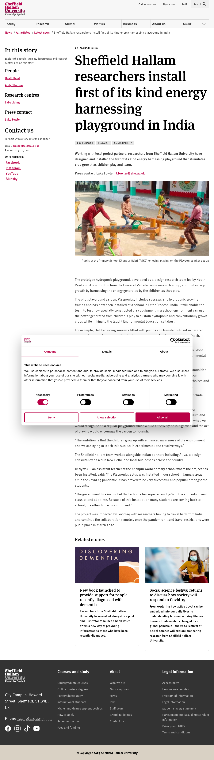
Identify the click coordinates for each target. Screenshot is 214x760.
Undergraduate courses (72, 682)
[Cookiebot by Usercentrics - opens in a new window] (173, 340)
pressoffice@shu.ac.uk (26, 146)
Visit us (99, 23)
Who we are (117, 682)
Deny (51, 417)
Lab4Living (12, 102)
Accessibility (170, 682)
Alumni (70, 23)
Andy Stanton (14, 85)
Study (11, 23)
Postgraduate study (70, 695)
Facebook (13, 162)
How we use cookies (175, 689)
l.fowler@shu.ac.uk (130, 173)
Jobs (113, 702)
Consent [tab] (50, 351)
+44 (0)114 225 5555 (34, 718)
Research (42, 23)
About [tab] (164, 351)
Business (130, 23)
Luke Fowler (13, 119)
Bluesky (11, 178)
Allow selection (107, 417)
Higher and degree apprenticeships (80, 708)
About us (159, 23)
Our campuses (119, 689)
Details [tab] (107, 351)
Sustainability (123, 142)
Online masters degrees (72, 689)
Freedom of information (177, 695)
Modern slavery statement (179, 708)
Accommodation (68, 721)
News (113, 695)
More (194, 23)
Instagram (13, 167)
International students (71, 702)
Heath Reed (12, 78)
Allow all (162, 417)
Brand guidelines (121, 714)
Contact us (117, 721)
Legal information (173, 702)
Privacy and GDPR (173, 726)
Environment (85, 142)
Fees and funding (68, 727)
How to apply (65, 714)
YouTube (12, 173)
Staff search (117, 708)
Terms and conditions (176, 732)
